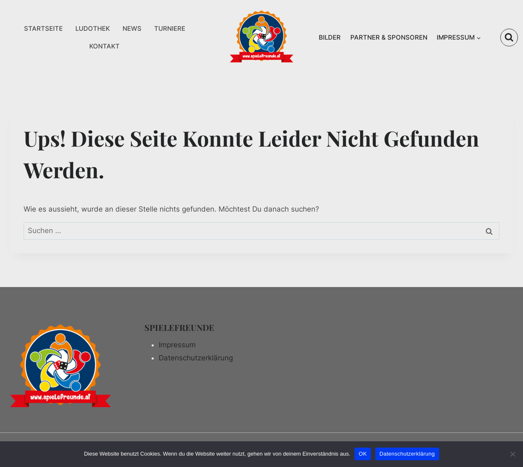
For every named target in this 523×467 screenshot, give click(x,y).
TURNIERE (169, 28)
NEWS (132, 28)
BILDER (330, 37)
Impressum (177, 345)
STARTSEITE (43, 28)
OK (363, 454)
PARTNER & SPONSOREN (388, 37)
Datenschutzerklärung (196, 358)
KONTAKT (104, 46)
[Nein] (512, 454)
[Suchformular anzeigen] (509, 37)
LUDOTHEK (92, 28)
